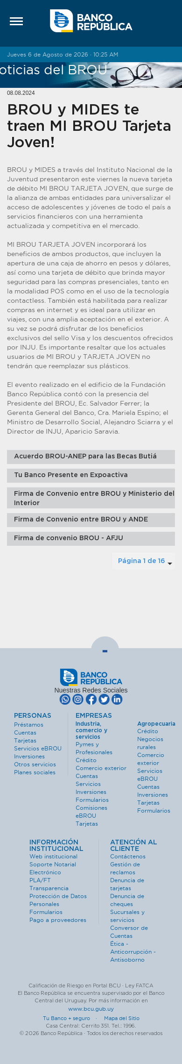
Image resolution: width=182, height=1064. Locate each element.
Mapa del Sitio (122, 1018)
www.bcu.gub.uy (91, 1009)
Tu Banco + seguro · (73, 1018)
